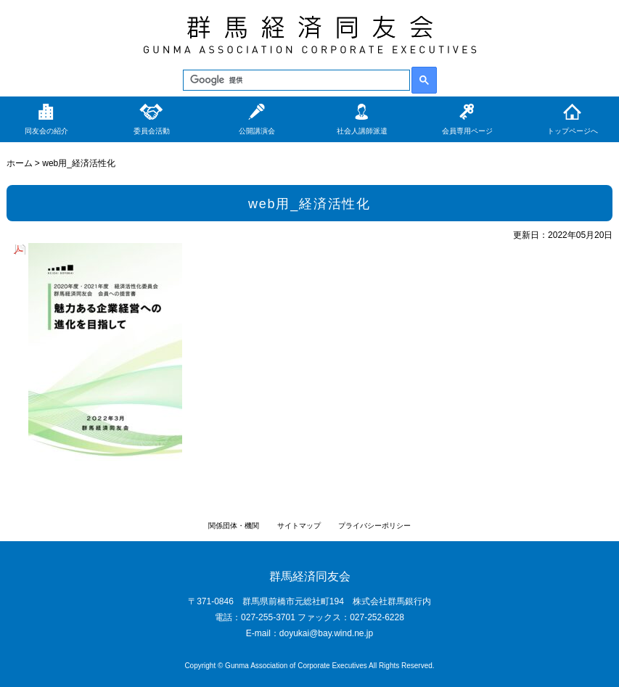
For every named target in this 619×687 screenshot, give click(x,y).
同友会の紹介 (46, 131)
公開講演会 (257, 131)
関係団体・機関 (233, 526)
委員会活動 (152, 131)
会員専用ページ (467, 131)
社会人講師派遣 (362, 131)
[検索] (295, 80)
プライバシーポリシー (374, 526)
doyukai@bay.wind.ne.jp (326, 633)
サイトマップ (299, 526)
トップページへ (572, 131)
